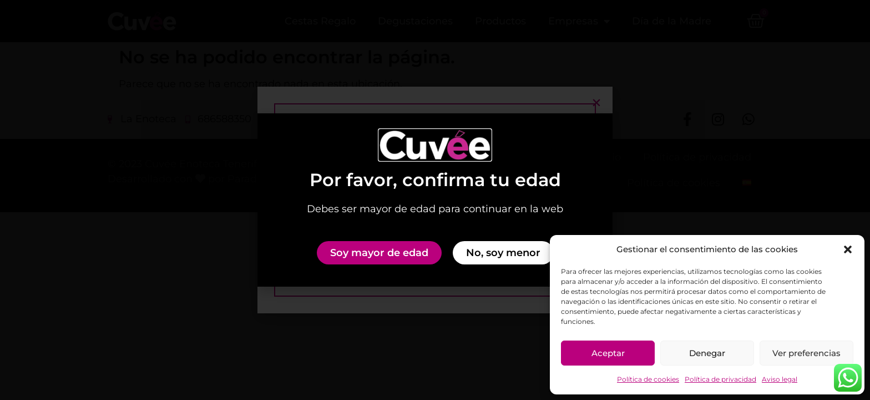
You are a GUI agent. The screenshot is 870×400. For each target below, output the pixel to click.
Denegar (707, 353)
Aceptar (608, 353)
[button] (847, 249)
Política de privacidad (720, 379)
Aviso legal (779, 379)
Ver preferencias (806, 353)
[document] (435, 200)
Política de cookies (648, 379)
